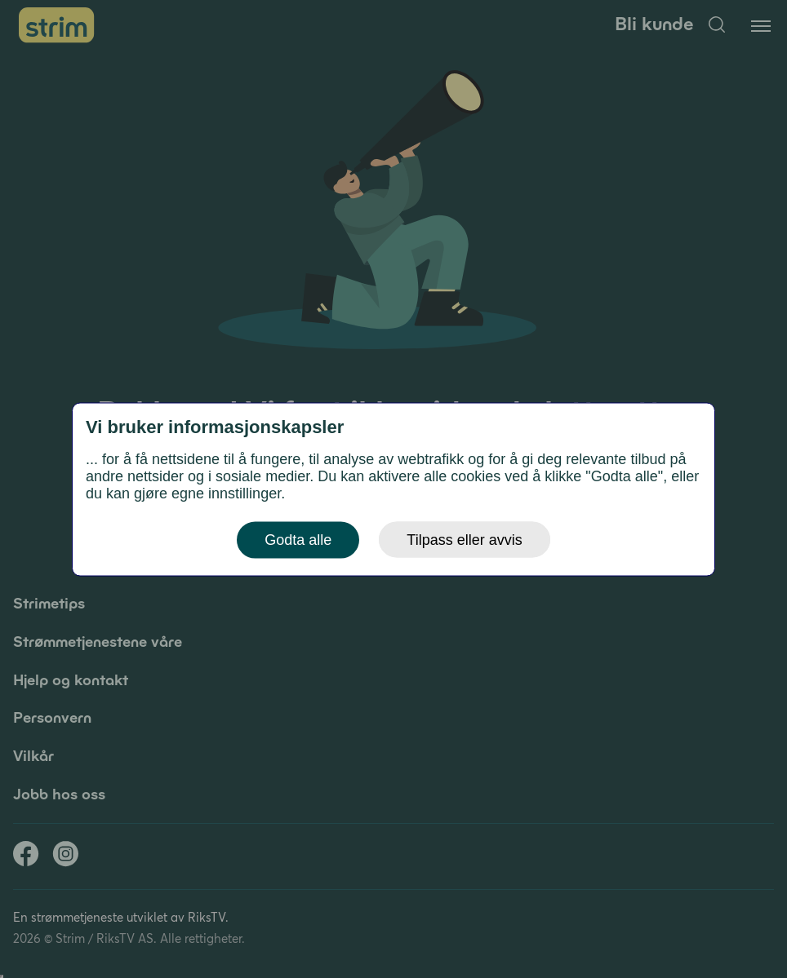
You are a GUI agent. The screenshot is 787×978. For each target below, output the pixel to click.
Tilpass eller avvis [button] (464, 539)
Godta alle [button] (298, 539)
